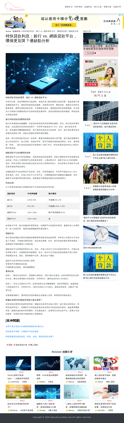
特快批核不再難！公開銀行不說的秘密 (22, 331)
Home (8, 31)
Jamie (100, 382)
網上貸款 (34, 345)
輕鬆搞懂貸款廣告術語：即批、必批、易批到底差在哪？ (30, 336)
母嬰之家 (107, 7)
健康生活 (69, 7)
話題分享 (117, 7)
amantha (20, 46)
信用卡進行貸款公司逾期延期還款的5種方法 (25, 326)
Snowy (42, 410)
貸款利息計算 (21, 345)
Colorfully (14, 382)
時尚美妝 (78, 7)
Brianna (14, 410)
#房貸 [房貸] (110, 410)
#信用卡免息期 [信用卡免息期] (26, 410)
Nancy (71, 382)
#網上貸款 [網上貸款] (110, 382)
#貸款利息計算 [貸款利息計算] (83, 410)
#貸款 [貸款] (24, 382)
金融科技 (88, 7)
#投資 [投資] (50, 382)
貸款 (11, 345)
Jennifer (101, 410)
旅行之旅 (98, 7)
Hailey (42, 382)
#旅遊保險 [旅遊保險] (81, 382)
